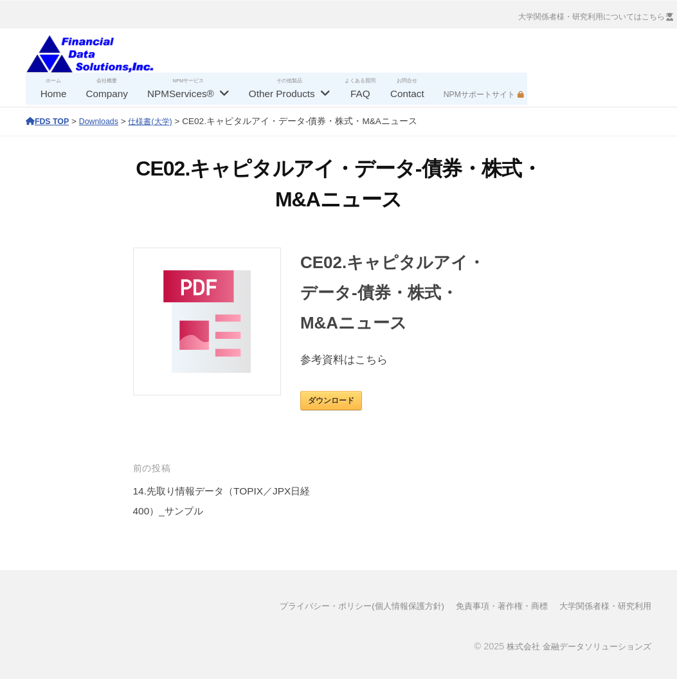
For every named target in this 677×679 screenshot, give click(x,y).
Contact (407, 93)
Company (106, 93)
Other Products (282, 93)
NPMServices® (180, 93)
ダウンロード (331, 400)
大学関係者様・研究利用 (601, 606)
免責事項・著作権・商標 (491, 606)
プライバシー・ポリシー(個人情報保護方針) (341, 606)
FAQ (360, 93)
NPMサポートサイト (479, 94)
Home (54, 93)
